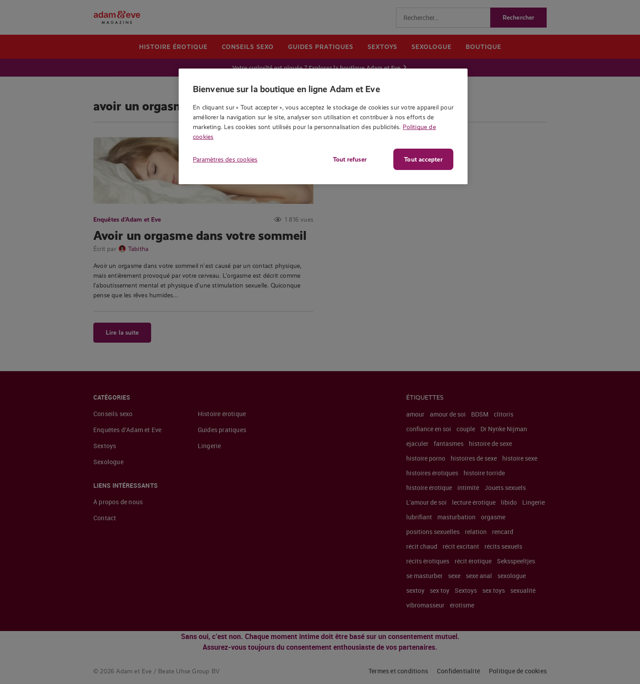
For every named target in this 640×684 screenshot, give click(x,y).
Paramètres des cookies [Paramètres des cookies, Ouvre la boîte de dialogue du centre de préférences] (225, 159)
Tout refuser (349, 159)
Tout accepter (423, 159)
